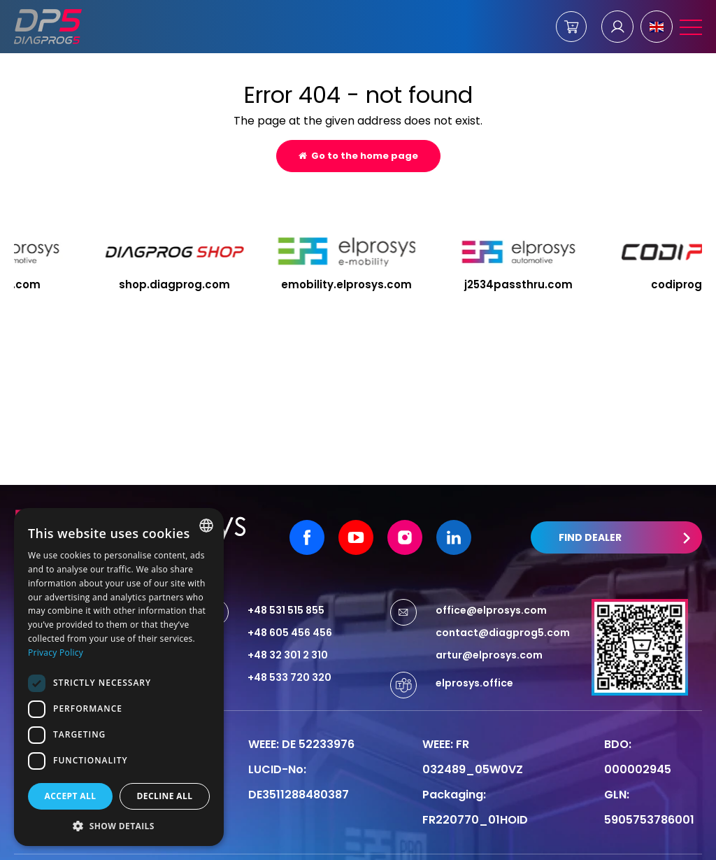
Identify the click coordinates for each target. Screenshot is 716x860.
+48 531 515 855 (286, 582)
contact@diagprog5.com (503, 604)
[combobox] (206, 526)
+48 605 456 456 (290, 604)
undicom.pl (667, 843)
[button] (119, 825)
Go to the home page (358, 155)
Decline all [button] (165, 796)
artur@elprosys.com (489, 627)
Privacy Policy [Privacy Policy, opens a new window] (55, 652)
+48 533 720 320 (289, 649)
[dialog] (119, 677)
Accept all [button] (70, 796)
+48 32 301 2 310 (288, 627)
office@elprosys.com (491, 582)
